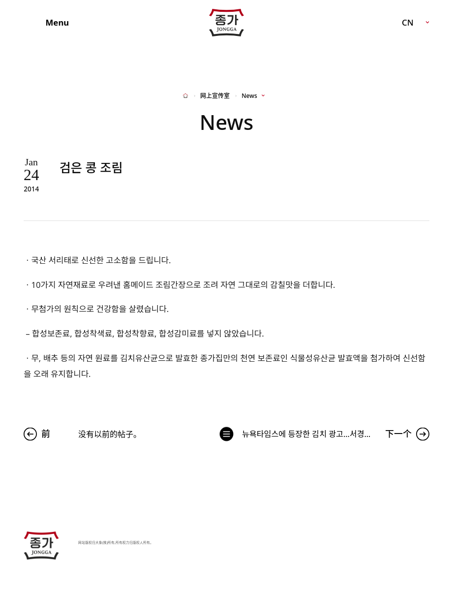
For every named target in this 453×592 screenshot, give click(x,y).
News (249, 96)
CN (408, 22)
